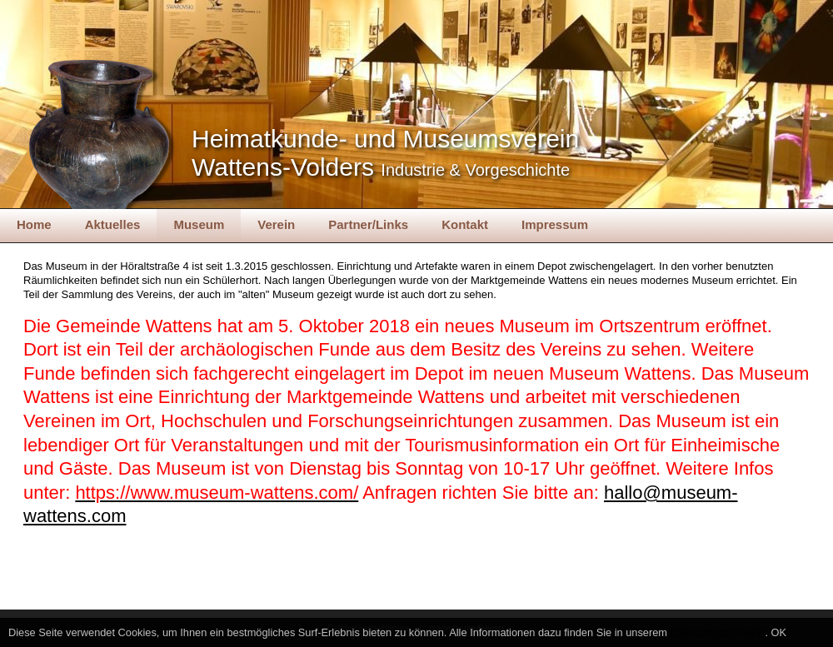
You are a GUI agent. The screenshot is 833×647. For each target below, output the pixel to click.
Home (34, 224)
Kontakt (464, 224)
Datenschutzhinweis (718, 632)
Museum (198, 224)
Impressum (554, 224)
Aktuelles (113, 224)
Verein (276, 224)
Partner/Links (368, 224)
